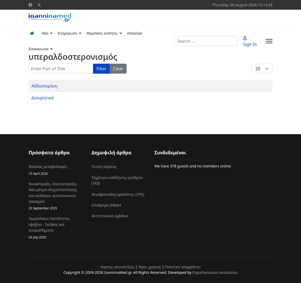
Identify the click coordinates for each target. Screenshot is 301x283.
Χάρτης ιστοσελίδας (117, 266)
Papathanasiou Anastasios (215, 272)
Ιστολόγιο (134, 33)
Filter (101, 69)
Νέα (45, 33)
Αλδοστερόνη (44, 86)
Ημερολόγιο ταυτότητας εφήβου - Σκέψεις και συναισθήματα (56, 228)
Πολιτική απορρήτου (183, 266)
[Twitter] (39, 4)
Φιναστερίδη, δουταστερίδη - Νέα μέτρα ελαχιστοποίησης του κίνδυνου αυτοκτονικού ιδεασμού (56, 196)
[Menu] (269, 41)
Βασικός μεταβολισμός (56, 170)
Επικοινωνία (39, 49)
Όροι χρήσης (149, 266)
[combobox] (206, 41)
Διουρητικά (42, 98)
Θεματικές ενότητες (102, 33)
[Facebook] (30, 4)
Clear (118, 69)
